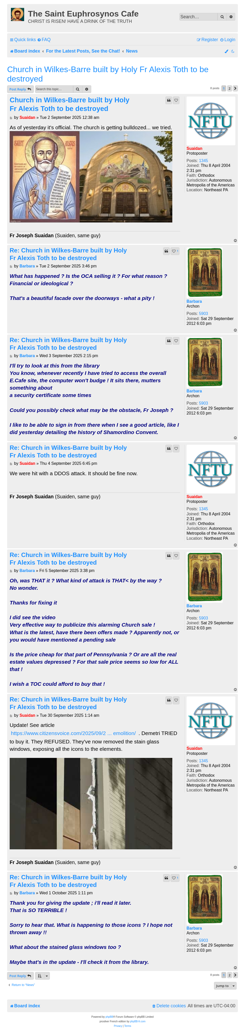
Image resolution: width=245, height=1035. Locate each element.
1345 (203, 160)
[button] (235, 88)
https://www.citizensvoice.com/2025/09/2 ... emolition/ (73, 733)
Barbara (194, 301)
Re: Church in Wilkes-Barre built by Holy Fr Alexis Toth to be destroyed (68, 254)
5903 (203, 313)
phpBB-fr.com (138, 1021)
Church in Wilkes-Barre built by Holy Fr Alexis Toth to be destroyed (108, 74)
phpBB (109, 1016)
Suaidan (194, 148)
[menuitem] (44, 40)
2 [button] (230, 88)
